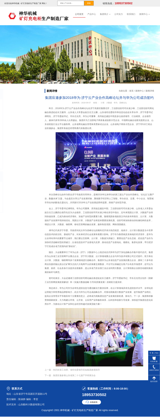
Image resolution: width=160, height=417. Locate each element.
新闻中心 (144, 14)
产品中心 (91, 14)
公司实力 (118, 14)
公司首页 (79, 14)
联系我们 (131, 14)
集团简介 (105, 14)
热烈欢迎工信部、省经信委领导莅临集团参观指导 (80, 370)
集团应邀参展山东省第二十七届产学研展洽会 (78, 375)
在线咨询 (93, 402)
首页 (135, 91)
